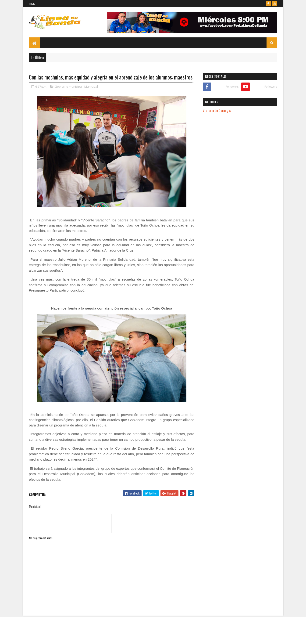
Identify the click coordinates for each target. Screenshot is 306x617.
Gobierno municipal (68, 86)
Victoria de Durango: (217, 110)
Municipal (91, 86)
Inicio (32, 3)
